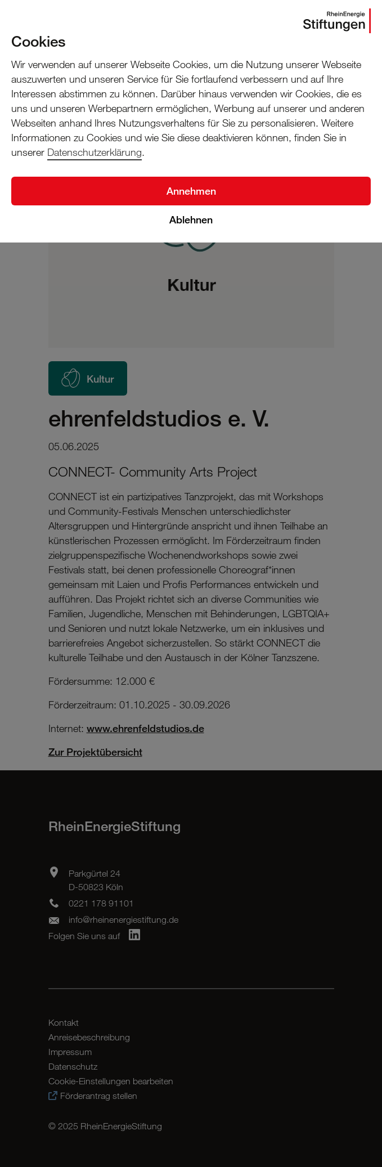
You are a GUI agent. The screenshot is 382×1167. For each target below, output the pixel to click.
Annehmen (191, 191)
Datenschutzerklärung (94, 152)
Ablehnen (191, 219)
